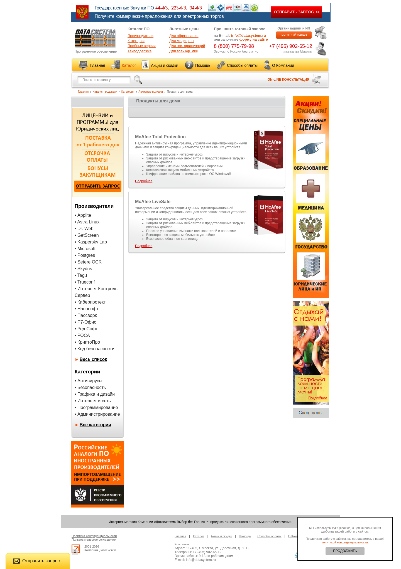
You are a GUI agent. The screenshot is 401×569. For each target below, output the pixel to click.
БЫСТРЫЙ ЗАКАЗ (294, 35)
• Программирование (96, 407)
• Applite (83, 215)
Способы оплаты (242, 65)
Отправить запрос (36, 560)
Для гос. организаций (187, 46)
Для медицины (181, 41)
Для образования (184, 36)
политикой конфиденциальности (344, 542)
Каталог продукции (105, 91)
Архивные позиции (151, 91)
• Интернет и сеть (93, 400)
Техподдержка (139, 51)
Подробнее (143, 181)
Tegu (82, 275)
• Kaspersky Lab (91, 242)
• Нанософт (86, 308)
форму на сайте (253, 39)
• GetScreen (87, 235)
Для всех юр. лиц (183, 51)
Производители (140, 36)
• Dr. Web (84, 228)
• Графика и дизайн (95, 394)
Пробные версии (142, 46)
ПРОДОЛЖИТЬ (345, 551)
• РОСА (82, 335)
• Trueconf (85, 282)
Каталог (129, 65)
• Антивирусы (88, 380)
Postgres (86, 255)
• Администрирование (97, 414)
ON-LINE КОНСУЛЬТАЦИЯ (288, 80)
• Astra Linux (87, 222)
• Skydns (83, 268)
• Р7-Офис (85, 322)
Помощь (202, 65)
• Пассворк (86, 315)
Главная (97, 65)
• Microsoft (85, 248)
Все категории (95, 424)
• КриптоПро (87, 342)
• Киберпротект (90, 302)
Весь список (93, 359)
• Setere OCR (88, 262)
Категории (136, 41)
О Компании (283, 65)
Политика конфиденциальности (94, 536)
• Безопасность (90, 387)
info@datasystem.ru (248, 35)
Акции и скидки (164, 65)
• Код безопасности (94, 348)
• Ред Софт (86, 328)
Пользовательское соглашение (94, 539)
